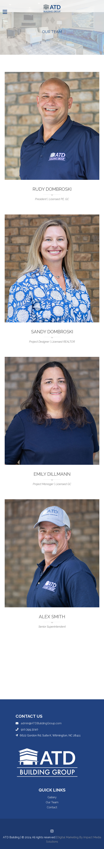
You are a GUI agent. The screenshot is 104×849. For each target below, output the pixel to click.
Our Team (52, 802)
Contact (52, 807)
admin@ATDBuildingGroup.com (41, 723)
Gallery (52, 797)
